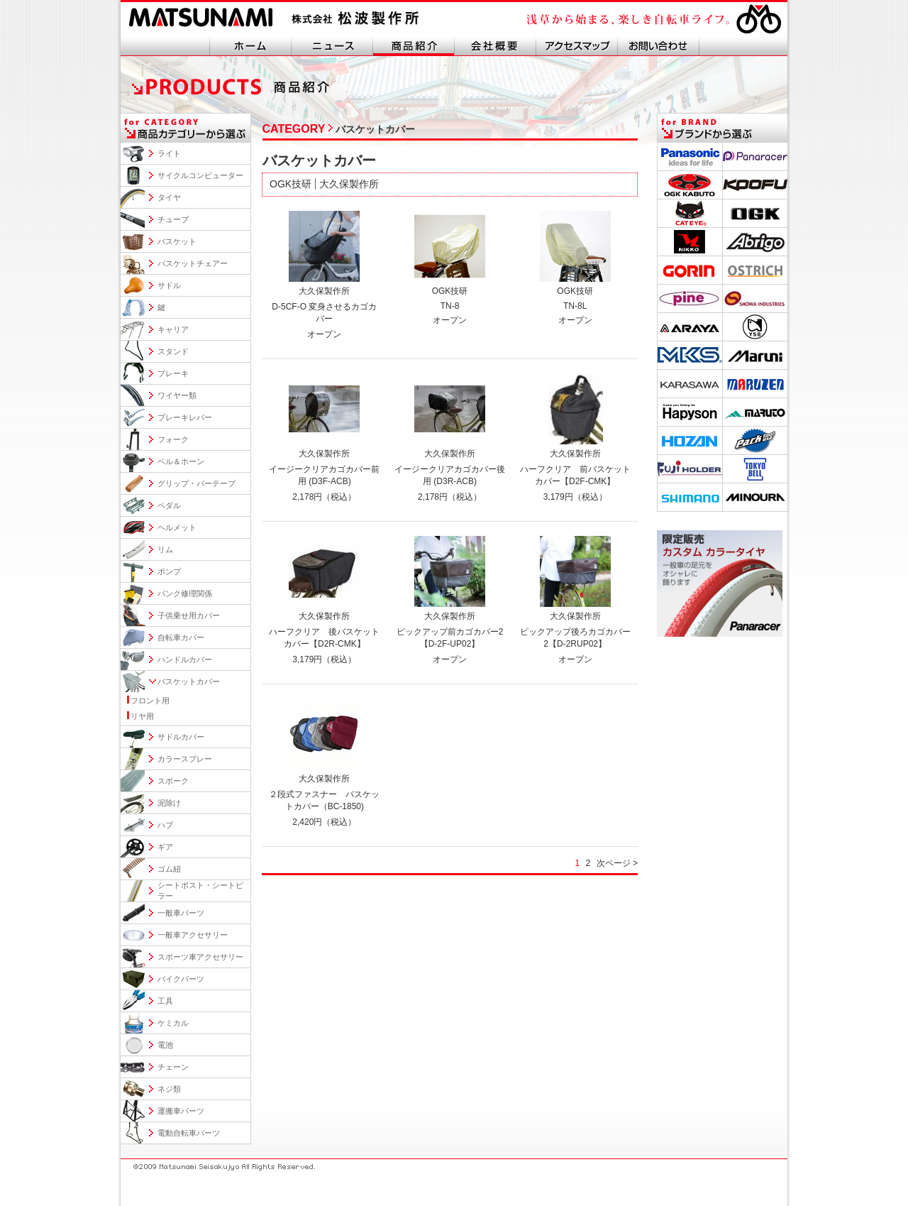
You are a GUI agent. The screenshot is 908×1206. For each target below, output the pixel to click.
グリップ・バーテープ (196, 483)
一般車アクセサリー (192, 935)
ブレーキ (173, 373)
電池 (165, 1045)
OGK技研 (290, 184)
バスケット (176, 241)
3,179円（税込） (575, 497)
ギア (165, 847)
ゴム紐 (169, 869)
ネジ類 (169, 1089)
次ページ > (617, 863)
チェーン (173, 1067)
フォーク (173, 439)
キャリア (173, 329)
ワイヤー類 (176, 395)
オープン (324, 334)
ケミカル (173, 1023)
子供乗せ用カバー (188, 615)
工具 (165, 1001)
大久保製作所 (349, 184)
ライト (169, 153)
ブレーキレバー (184, 417)
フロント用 (150, 700)
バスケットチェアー (192, 263)
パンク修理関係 (184, 593)
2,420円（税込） (324, 822)
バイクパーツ (180, 979)
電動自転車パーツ (188, 1133)
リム (165, 549)
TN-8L (575, 306)
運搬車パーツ (180, 1111)
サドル (169, 285)
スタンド (173, 351)
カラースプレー (184, 759)
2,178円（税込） (324, 497)
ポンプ (169, 571)
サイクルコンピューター (200, 175)
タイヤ (169, 197)
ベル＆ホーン (180, 461)
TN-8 (450, 306)
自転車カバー (180, 637)
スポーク (173, 781)
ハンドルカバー (184, 659)
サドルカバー (180, 737)
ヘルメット (176, 527)
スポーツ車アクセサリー (200, 957)
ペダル (169, 505)
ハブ (165, 825)
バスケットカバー (188, 681)
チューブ (173, 219)
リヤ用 (142, 716)
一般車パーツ (180, 913)
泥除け (169, 803)
